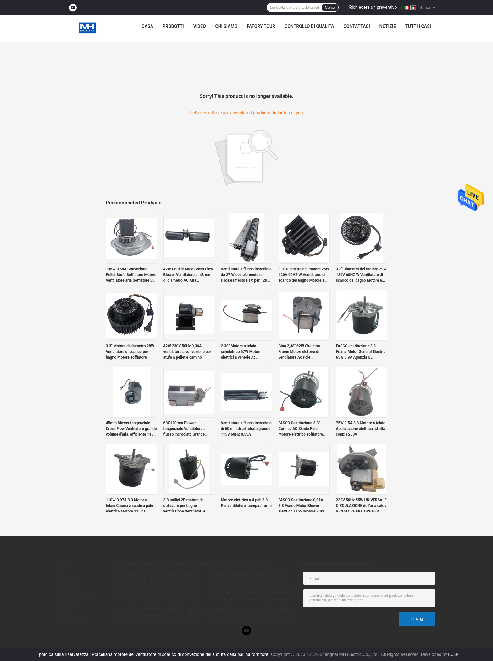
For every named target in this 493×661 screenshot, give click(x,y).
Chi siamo (226, 26)
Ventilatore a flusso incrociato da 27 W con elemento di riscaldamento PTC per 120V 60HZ (246, 275)
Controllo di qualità (309, 26)
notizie (387, 26)
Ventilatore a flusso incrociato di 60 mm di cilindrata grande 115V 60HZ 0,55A (246, 428)
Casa (147, 26)
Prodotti (173, 26)
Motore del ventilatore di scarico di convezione (161, 563)
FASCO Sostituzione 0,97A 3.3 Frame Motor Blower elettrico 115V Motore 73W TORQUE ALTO (301, 506)
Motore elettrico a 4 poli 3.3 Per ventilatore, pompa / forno (246, 503)
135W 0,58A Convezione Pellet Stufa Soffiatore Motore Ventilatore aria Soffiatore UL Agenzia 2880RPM (131, 275)
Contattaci (356, 26)
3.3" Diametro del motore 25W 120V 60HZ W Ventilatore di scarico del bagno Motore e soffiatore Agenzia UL (304, 275)
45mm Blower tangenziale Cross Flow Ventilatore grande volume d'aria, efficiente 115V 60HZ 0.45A (131, 429)
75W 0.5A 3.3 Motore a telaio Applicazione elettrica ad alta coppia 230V (360, 428)
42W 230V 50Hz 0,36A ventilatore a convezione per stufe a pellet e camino (187, 352)
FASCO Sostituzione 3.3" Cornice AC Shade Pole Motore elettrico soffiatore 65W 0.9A (301, 429)
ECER (453, 654)
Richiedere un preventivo (373, 7)
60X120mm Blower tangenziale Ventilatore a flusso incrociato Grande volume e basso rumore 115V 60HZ (188, 429)
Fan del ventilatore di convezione (242, 563)
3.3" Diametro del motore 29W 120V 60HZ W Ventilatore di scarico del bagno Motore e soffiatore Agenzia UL (361, 275)
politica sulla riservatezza (63, 654)
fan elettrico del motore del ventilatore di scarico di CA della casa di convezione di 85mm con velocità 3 (158, 579)
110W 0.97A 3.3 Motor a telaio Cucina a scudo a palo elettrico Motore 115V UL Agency (129, 506)
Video (199, 26)
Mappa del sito (72, 620)
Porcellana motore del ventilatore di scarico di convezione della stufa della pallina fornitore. (181, 654)
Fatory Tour (261, 26)
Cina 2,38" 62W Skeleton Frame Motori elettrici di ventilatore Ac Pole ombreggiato (299, 352)
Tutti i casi (418, 26)
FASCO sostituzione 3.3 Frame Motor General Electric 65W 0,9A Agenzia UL (360, 352)
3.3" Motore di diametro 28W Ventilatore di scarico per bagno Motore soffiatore (130, 352)
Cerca (330, 7)
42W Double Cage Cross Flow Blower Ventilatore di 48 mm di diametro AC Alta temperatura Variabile (188, 275)
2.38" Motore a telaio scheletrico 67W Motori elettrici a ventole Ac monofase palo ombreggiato (245, 352)
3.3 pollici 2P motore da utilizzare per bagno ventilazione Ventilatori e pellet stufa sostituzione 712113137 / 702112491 (184, 506)
